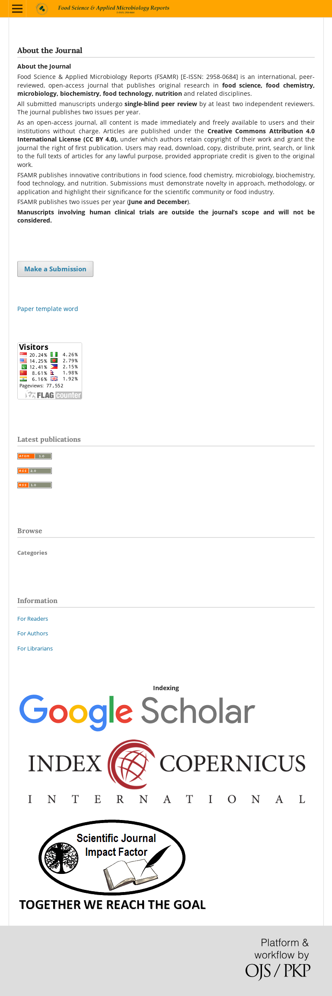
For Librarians (35, 648)
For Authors (32, 633)
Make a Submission (55, 268)
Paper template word (47, 309)
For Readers (32, 618)
